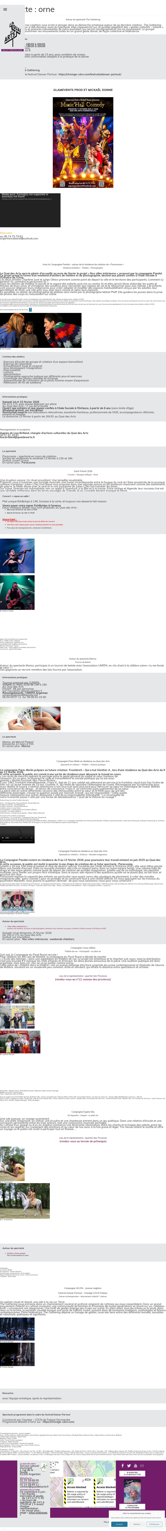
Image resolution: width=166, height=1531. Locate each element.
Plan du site (108, 1522)
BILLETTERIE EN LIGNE (12, 50)
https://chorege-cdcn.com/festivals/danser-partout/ (90, 74)
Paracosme (29, 462)
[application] (30, 210)
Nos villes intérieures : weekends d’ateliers (48, 939)
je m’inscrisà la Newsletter (132, 1473)
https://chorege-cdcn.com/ (58, 1421)
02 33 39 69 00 (29, 1480)
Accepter (119, 1524)
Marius (26, 746)
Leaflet (95, 1506)
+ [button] (53, 1463)
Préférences (154, 1524)
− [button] (53, 1467)
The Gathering (31, 70)
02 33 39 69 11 (29, 1484)
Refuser (137, 1524)
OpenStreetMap (103, 1506)
